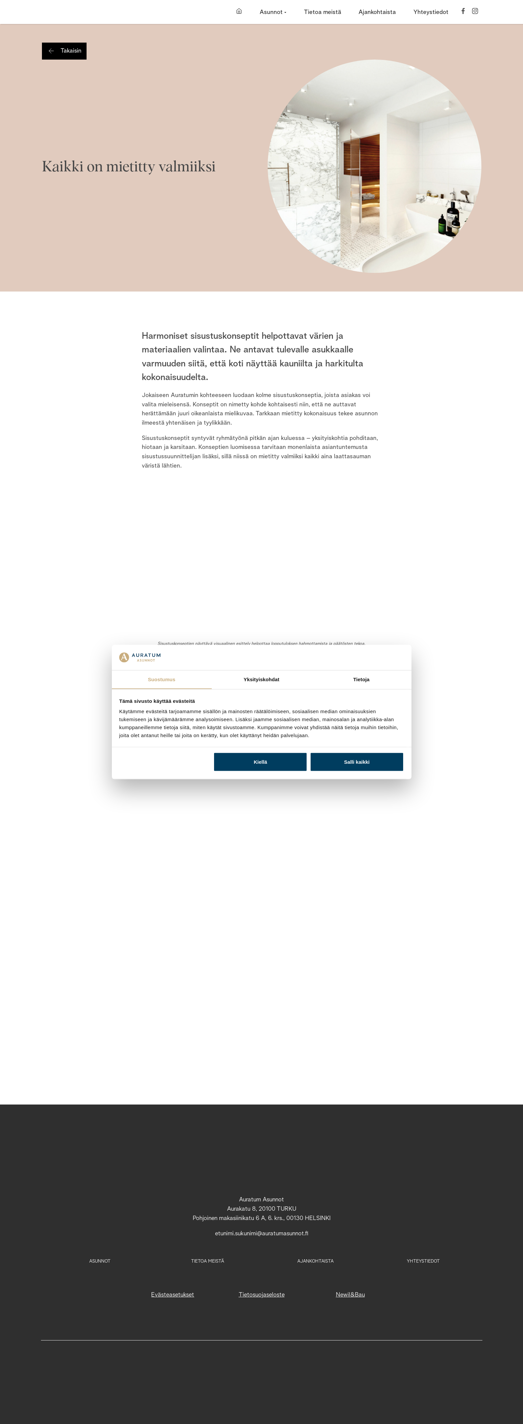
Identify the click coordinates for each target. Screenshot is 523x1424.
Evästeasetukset (172, 1295)
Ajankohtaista (315, 1261)
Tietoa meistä (207, 1261)
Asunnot (100, 1261)
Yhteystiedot (423, 1261)
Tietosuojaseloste (262, 1295)
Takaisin (71, 51)
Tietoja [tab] (361, 679)
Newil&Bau (350, 1295)
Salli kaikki (357, 762)
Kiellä (260, 762)
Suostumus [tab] (161, 679)
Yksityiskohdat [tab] (261, 679)
